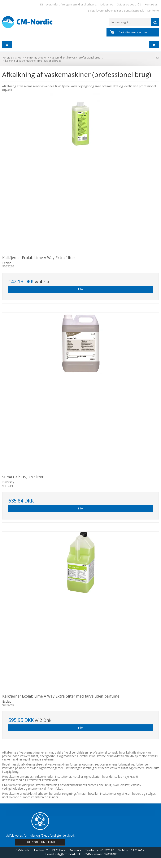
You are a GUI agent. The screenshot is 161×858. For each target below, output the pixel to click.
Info (80, 289)
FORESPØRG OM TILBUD (40, 842)
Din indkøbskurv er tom (133, 32)
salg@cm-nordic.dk (68, 854)
